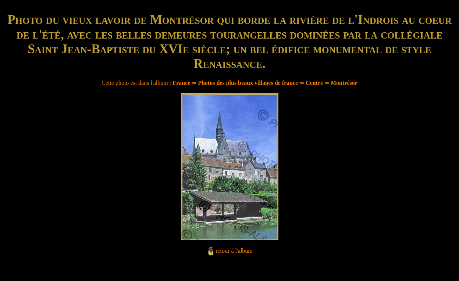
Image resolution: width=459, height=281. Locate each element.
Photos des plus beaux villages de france (248, 83)
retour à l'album (234, 251)
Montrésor (344, 83)
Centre (314, 83)
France (181, 83)
